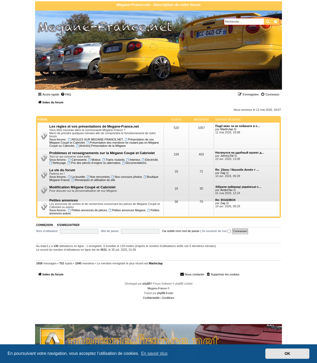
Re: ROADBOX (225, 199)
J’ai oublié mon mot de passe (180, 231)
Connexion (44, 224)
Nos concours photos (126, 176)
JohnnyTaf (226, 155)
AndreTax (226, 189)
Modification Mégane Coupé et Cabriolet (82, 187)
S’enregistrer (68, 224)
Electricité (150, 159)
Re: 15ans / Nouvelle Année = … (237, 169)
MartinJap (226, 129)
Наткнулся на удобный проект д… (239, 152)
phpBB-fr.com (165, 293)
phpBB (146, 283)
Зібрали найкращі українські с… (238, 186)
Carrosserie (77, 159)
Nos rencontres (98, 176)
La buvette (76, 176)
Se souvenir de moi (216, 231)
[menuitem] (66, 94)
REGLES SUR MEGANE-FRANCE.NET (95, 139)
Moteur (94, 159)
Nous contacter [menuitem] (192, 274)
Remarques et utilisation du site (93, 180)
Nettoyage (57, 162)
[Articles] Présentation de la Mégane (101, 145)
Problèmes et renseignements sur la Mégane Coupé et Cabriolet (102, 153)
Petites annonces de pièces (87, 210)
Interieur (133, 159)
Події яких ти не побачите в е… (237, 126)
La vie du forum (62, 170)
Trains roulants (113, 159)
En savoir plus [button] (154, 353)
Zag (222, 172)
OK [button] (287, 353)
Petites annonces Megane (127, 210)
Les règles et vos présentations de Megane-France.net (94, 126)
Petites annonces (63, 200)
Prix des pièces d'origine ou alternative (93, 162)
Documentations (134, 162)
